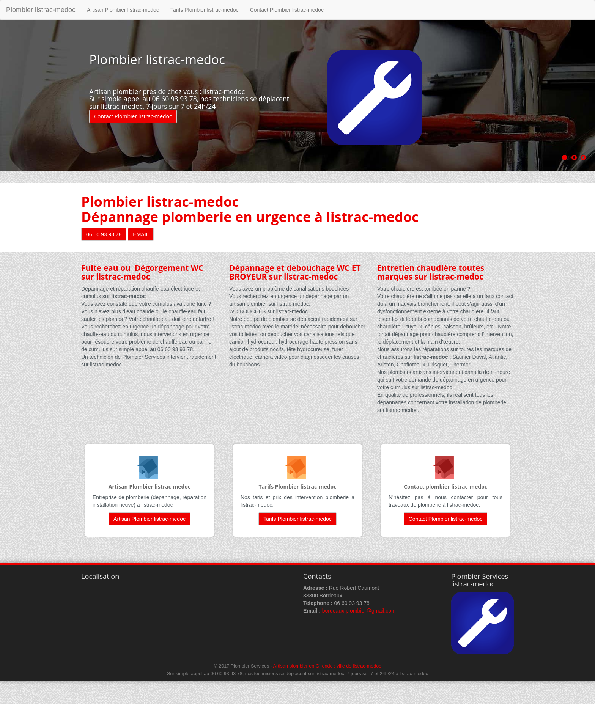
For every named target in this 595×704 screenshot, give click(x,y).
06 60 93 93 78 (103, 234)
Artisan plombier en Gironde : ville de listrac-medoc (327, 666)
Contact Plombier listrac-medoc (287, 10)
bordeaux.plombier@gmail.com (359, 611)
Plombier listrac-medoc (41, 10)
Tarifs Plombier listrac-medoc (204, 10)
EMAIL (141, 234)
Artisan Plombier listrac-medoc (123, 10)
